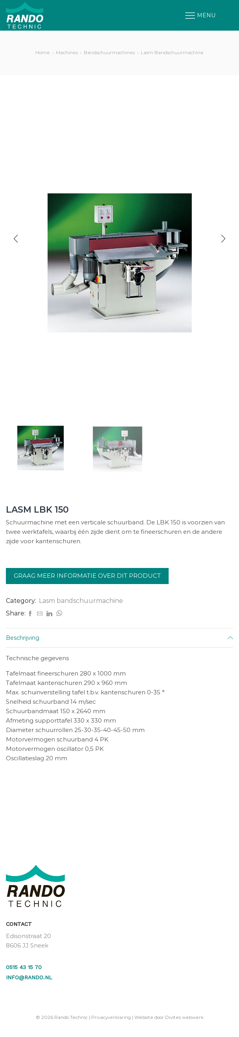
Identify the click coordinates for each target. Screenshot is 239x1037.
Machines (67, 52)
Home (42, 52)
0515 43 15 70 (24, 967)
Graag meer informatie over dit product (87, 575)
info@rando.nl (29, 977)
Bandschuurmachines (109, 52)
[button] (16, 238)
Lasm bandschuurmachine (172, 52)
